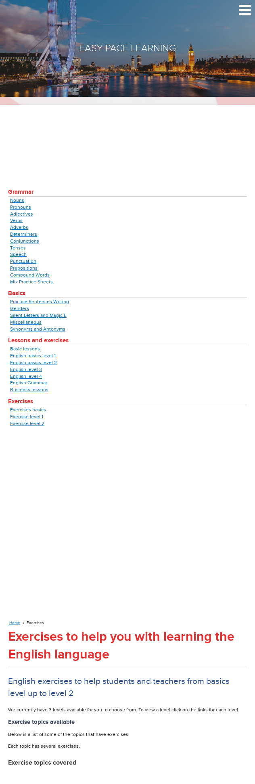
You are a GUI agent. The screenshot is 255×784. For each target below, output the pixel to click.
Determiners (23, 234)
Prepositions (24, 268)
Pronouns (20, 207)
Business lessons (29, 389)
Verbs (16, 220)
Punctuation (23, 261)
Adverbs (19, 227)
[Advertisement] (127, 138)
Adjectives (21, 214)
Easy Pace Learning (127, 48)
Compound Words (30, 275)
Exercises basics (28, 410)
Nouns (17, 200)
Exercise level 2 (27, 423)
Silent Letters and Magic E (38, 315)
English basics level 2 (33, 362)
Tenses (18, 248)
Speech (18, 254)
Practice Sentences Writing (39, 301)
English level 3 (26, 369)
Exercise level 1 (26, 416)
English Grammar (28, 383)
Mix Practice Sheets (31, 282)
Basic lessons (25, 349)
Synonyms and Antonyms (37, 329)
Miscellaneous (26, 322)
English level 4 (26, 376)
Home (14, 622)
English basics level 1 (33, 355)
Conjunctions (24, 241)
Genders (19, 308)
